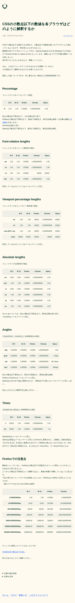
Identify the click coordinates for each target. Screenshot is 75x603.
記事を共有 (8, 577)
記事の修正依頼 (10, 573)
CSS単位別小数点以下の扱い (13, 552)
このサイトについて (38, 595)
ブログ (13, 595)
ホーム (5, 595)
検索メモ (23, 595)
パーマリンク (68, 36)
